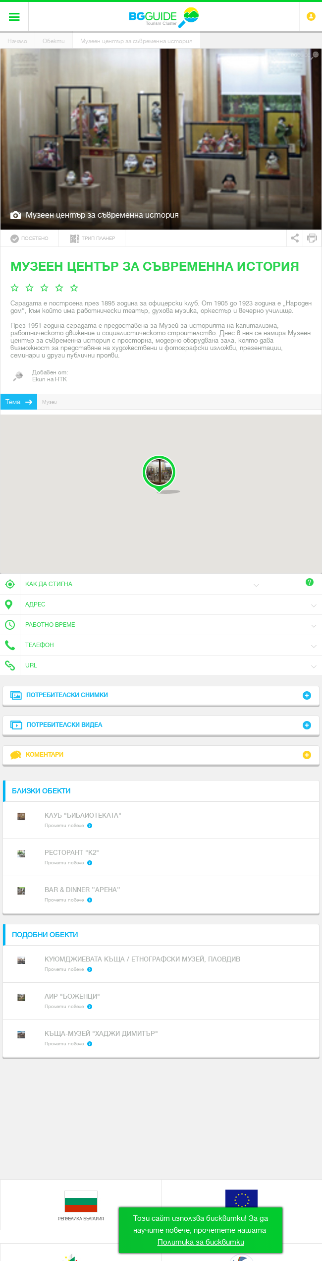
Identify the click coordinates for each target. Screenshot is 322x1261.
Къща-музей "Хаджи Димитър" (101, 1033)
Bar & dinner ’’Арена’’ (82, 890)
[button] (160, 474)
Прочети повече (64, 825)
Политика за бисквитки (201, 1242)
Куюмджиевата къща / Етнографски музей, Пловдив (142, 959)
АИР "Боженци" (72, 996)
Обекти (54, 41)
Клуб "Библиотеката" (83, 815)
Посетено (29, 239)
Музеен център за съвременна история (136, 41)
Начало (17, 41)
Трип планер (92, 239)
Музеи (49, 402)
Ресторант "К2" (72, 852)
